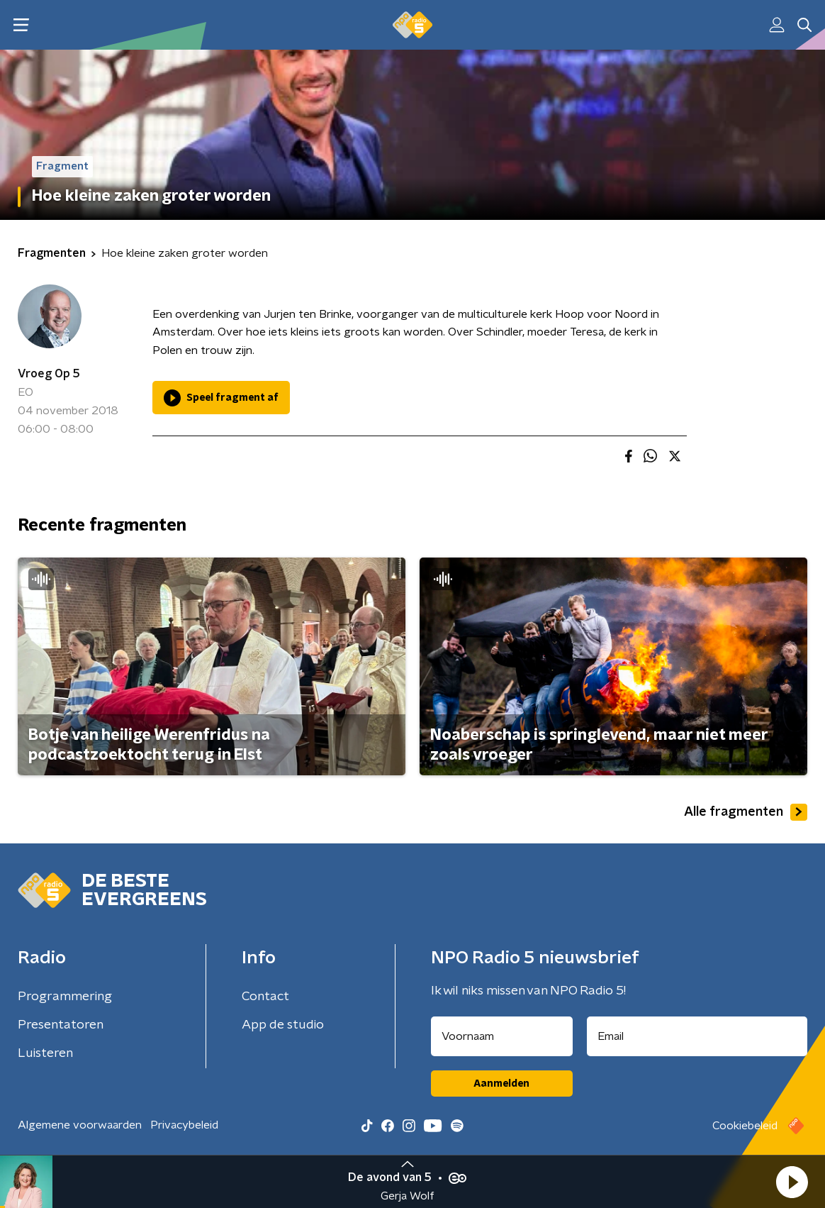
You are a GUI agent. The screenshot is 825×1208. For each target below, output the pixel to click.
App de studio (283, 1025)
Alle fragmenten (745, 812)
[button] (791, 1181)
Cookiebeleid (745, 1125)
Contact (265, 996)
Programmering (65, 996)
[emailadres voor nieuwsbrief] (697, 1036)
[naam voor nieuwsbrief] (502, 1036)
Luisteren (45, 1053)
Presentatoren (60, 1025)
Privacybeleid (184, 1125)
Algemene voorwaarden (80, 1125)
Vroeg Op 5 (49, 373)
